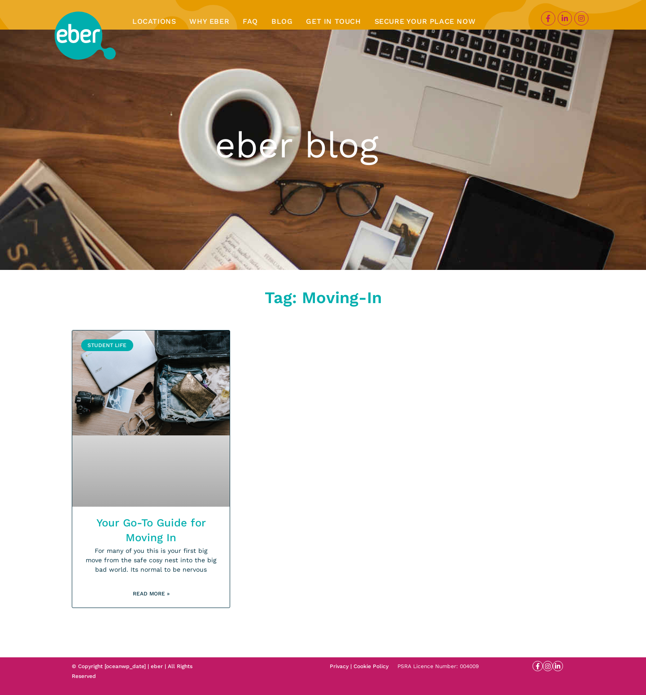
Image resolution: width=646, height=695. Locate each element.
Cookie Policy (371, 666)
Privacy (339, 666)
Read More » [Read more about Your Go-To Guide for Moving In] (151, 594)
